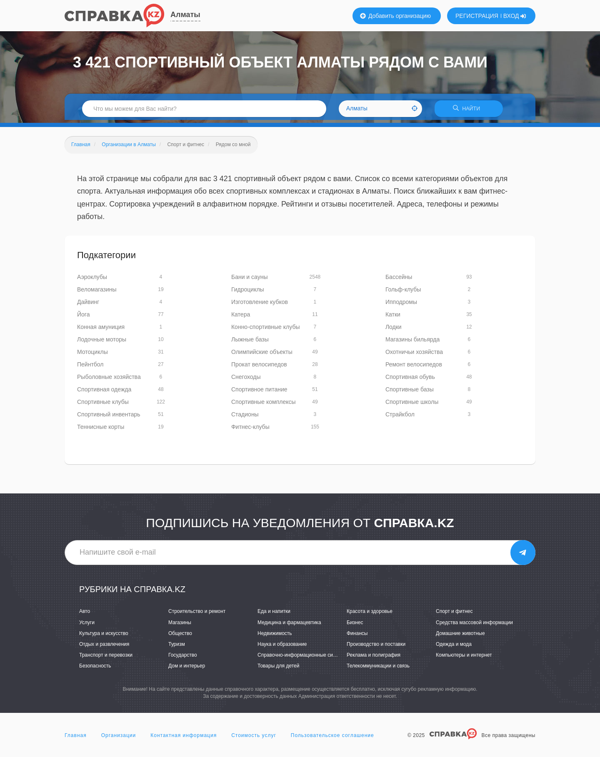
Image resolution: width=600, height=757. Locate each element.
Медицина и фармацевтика (289, 625)
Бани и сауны (249, 279)
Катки (392, 317)
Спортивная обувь (410, 379)
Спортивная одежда (104, 392)
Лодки (393, 329)
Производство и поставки (376, 647)
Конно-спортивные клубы (265, 329)
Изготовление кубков (259, 304)
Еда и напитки (274, 614)
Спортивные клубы (103, 404)
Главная (76, 738)
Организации (118, 738)
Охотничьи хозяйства (414, 354)
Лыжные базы (250, 342)
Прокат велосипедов (259, 367)
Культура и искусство (103, 636)
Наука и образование (282, 647)
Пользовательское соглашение (332, 738)
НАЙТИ (468, 110)
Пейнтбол (90, 367)
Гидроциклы (247, 292)
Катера (240, 317)
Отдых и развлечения (104, 647)
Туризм (176, 647)
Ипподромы (401, 304)
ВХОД (514, 15)
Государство (182, 658)
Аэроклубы (92, 279)
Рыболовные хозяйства (109, 379)
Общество (180, 636)
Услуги (87, 625)
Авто (84, 614)
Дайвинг (88, 304)
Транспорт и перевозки (105, 658)
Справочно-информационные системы (303, 658)
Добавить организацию (395, 15)
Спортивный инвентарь (108, 417)
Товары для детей (278, 669)
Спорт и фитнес (454, 614)
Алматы (185, 14)
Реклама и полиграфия (373, 658)
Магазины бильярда (412, 342)
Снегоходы (246, 379)
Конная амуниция (101, 329)
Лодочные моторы (101, 342)
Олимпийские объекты (261, 354)
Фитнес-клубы (250, 429)
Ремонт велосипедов (413, 367)
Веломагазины (97, 292)
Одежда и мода (454, 647)
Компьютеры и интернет (464, 658)
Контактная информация (183, 738)
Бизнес (355, 625)
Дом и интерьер (186, 669)
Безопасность (95, 669)
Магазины (179, 625)
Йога (83, 317)
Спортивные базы (409, 392)
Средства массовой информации (474, 625)
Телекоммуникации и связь (378, 669)
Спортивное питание (259, 392)
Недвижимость (275, 636)
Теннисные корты (100, 429)
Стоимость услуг (253, 738)
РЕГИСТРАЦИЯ (476, 15)
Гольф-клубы (403, 292)
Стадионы (245, 417)
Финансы (357, 636)
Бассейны (398, 279)
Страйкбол (400, 417)
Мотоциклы (92, 354)
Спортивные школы (411, 404)
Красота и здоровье (369, 614)
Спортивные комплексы (263, 404)
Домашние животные (460, 636)
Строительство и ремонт (196, 614)
